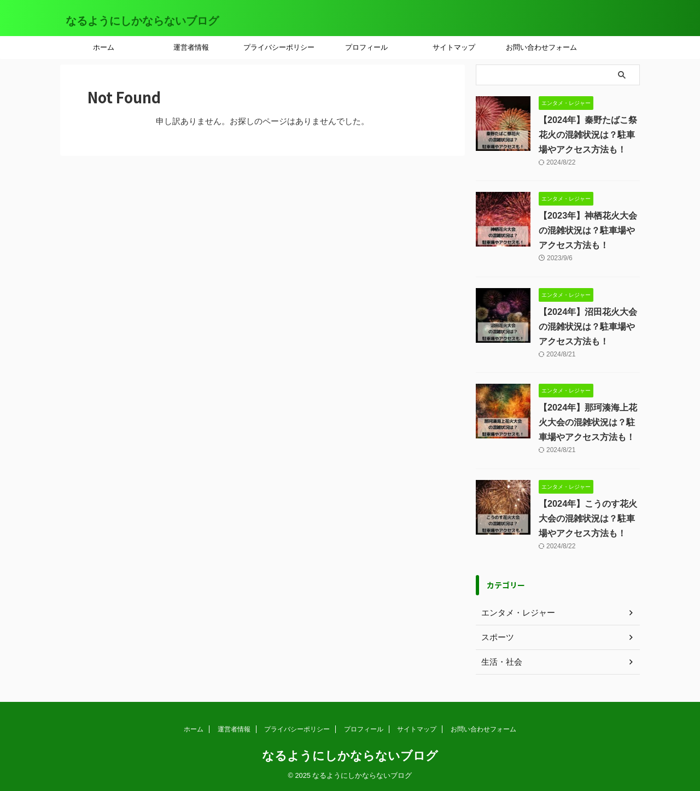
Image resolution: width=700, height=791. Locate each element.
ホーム (103, 47)
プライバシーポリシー (278, 47)
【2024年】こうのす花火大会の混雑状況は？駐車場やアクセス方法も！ (588, 518)
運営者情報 (191, 47)
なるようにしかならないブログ (142, 21)
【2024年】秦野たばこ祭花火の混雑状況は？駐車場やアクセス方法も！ (588, 134)
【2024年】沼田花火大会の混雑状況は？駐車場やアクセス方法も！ (588, 326)
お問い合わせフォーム (541, 47)
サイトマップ (454, 47)
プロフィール (366, 47)
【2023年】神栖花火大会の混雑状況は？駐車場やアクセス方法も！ (588, 230)
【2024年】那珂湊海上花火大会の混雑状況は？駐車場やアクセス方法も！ (588, 422)
